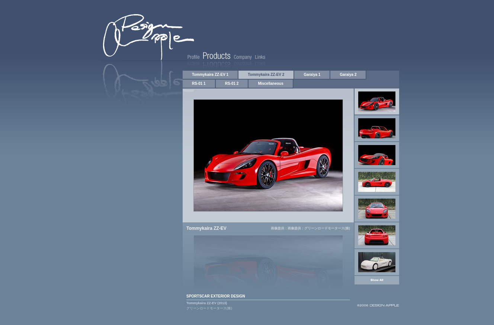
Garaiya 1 (312, 75)
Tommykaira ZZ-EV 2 (266, 75)
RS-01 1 (199, 83)
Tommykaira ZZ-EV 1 (210, 75)
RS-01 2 (232, 83)
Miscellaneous (270, 83)
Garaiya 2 (348, 75)
